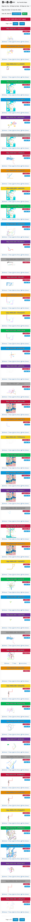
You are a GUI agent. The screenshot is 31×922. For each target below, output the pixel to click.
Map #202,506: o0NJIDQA (15, 224)
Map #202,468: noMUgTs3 (15, 899)
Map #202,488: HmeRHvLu (15, 544)
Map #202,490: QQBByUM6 (15, 508)
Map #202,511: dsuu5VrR (15, 135)
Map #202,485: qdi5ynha (15, 597)
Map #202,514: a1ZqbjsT (15, 82)
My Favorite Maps (22, 2)
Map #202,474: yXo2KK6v (15, 792)
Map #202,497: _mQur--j (15, 384)
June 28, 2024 (6, 13)
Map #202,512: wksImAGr (15, 117)
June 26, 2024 (16, 10)
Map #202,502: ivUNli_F (15, 295)
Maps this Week (6, 10)
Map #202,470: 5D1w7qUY (15, 863)
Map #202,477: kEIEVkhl (15, 739)
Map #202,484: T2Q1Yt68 (15, 615)
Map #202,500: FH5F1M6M (15, 330)
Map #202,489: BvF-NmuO (15, 526)
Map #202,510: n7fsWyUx (15, 153)
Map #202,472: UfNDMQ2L (15, 828)
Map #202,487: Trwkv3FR (16, 561)
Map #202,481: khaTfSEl (15, 668)
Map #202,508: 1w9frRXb (15, 188)
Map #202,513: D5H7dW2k (15, 99)
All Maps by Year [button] (24, 6)
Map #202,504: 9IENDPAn (15, 259)
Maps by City (5, 6)
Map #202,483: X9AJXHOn (15, 632)
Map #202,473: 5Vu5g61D (15, 810)
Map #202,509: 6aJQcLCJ (15, 170)
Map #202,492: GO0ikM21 (15, 472)
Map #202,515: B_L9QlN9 (15, 64)
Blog (25, 13)
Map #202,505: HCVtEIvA (16, 242)
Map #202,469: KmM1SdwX (15, 881)
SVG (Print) (16, 41)
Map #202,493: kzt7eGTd (15, 455)
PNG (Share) (25, 41)
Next (15, 23)
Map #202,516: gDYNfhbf (15, 46)
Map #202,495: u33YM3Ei (15, 419)
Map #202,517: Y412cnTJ (15, 28)
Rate (10, 41)
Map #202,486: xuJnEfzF (15, 579)
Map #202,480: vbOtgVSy (16, 686)
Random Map (16, 13)
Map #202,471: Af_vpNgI (15, 845)
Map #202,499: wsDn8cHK (15, 348)
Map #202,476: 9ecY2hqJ (15, 757)
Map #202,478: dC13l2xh (15, 721)
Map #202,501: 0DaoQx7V (15, 313)
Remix (4, 41)
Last (22, 23)
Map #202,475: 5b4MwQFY (15, 774)
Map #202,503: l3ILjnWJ (15, 277)
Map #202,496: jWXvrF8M (15, 401)
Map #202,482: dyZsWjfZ (15, 650)
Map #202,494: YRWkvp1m (15, 437)
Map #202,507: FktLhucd (15, 206)
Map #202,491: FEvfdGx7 (15, 490)
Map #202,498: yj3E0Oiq (15, 366)
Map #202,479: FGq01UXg (15, 703)
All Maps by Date (14, 6)
